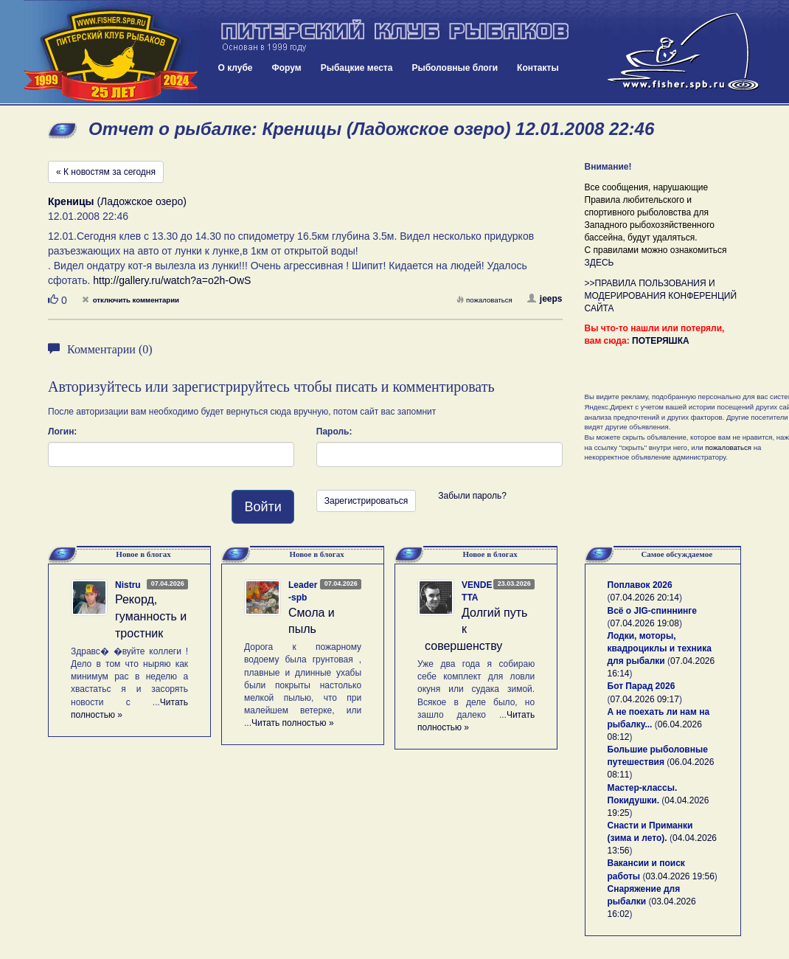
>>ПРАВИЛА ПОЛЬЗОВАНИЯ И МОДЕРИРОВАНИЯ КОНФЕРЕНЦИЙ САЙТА (661, 296)
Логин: (62, 431)
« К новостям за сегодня (106, 172)
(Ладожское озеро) (117, 201)
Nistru (128, 585)
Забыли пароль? (472, 496)
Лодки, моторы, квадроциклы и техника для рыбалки (660, 648)
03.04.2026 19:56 (679, 876)
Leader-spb (302, 591)
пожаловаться (484, 300)
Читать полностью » (292, 723)
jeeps (545, 299)
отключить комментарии (130, 300)
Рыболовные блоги (454, 68)
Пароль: (334, 431)
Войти (262, 506)
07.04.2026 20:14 (645, 597)
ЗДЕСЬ (599, 262)
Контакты (538, 68)
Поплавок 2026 (640, 585)
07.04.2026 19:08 (645, 623)
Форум (287, 68)
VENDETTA (477, 591)
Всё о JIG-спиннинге (652, 611)
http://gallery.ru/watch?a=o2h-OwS (172, 280)
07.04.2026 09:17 (645, 699)
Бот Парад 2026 (641, 686)
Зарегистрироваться (366, 501)
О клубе (235, 68)
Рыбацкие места (357, 68)
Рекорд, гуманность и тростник (151, 616)
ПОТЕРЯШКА (660, 341)
